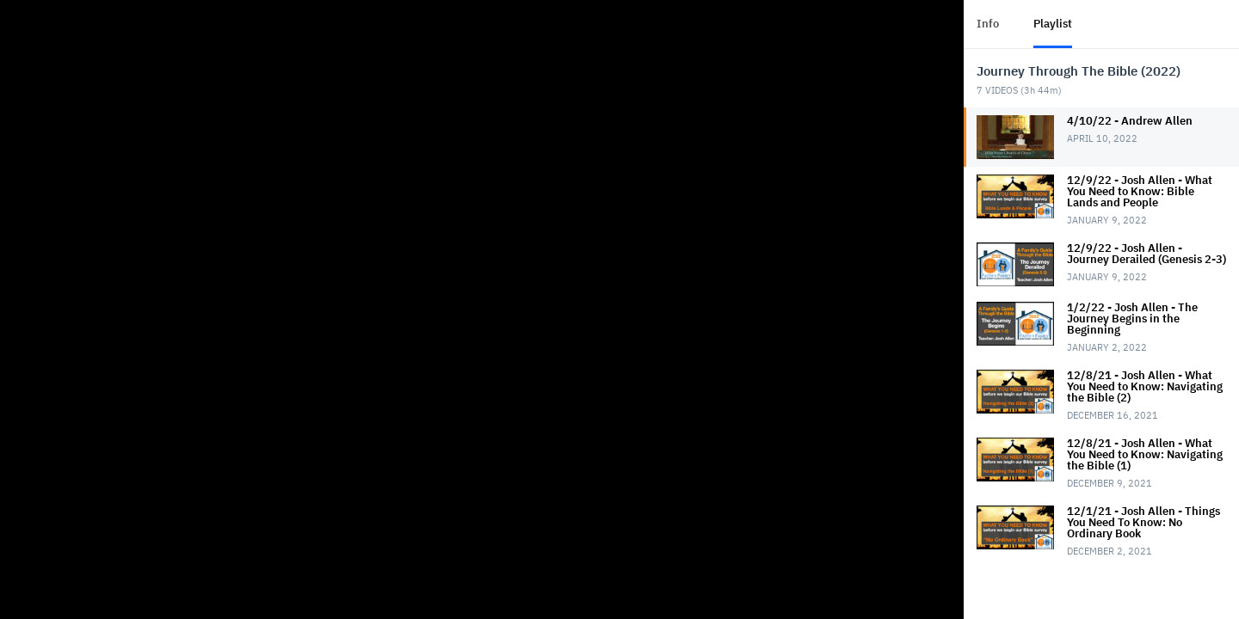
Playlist (1052, 23)
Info (988, 23)
